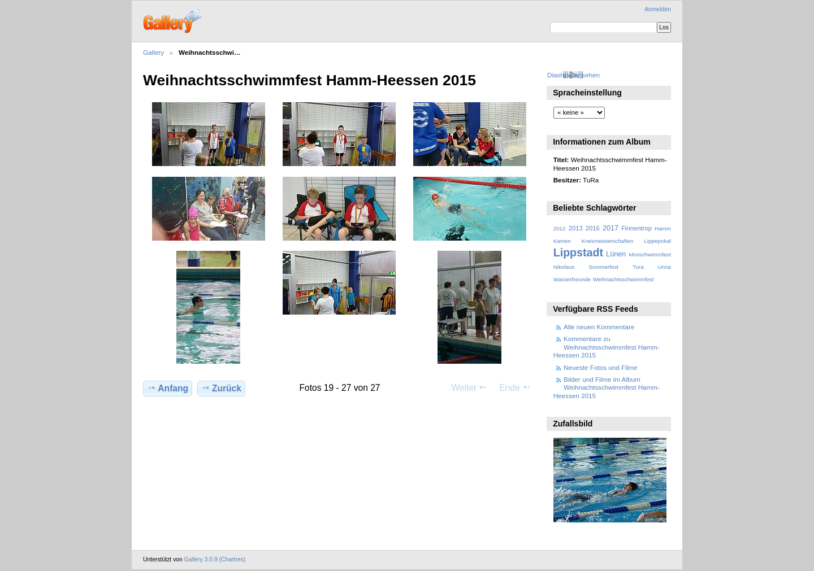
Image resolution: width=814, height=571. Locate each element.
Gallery (153, 52)
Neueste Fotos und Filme (601, 367)
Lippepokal (657, 241)
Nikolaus (564, 267)
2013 (576, 228)
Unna (664, 267)
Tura (638, 267)
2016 (593, 228)
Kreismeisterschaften (608, 241)
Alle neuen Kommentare (599, 326)
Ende (515, 387)
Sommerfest (603, 267)
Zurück (221, 388)
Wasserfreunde (572, 279)
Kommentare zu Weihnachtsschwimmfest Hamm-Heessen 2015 (606, 347)
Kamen (562, 241)
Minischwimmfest (650, 254)
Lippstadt (578, 252)
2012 (559, 228)
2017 (610, 228)
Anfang (167, 388)
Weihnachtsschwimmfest (623, 279)
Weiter (470, 387)
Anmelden (657, 9)
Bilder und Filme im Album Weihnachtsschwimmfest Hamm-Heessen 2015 (606, 387)
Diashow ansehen (573, 75)
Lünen (616, 254)
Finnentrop (636, 228)
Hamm (663, 228)
